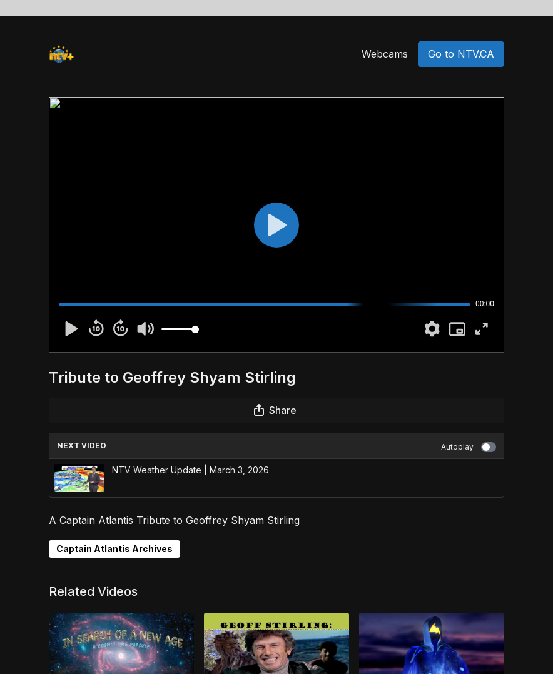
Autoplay (468, 447)
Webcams (385, 54)
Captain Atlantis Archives (114, 548)
